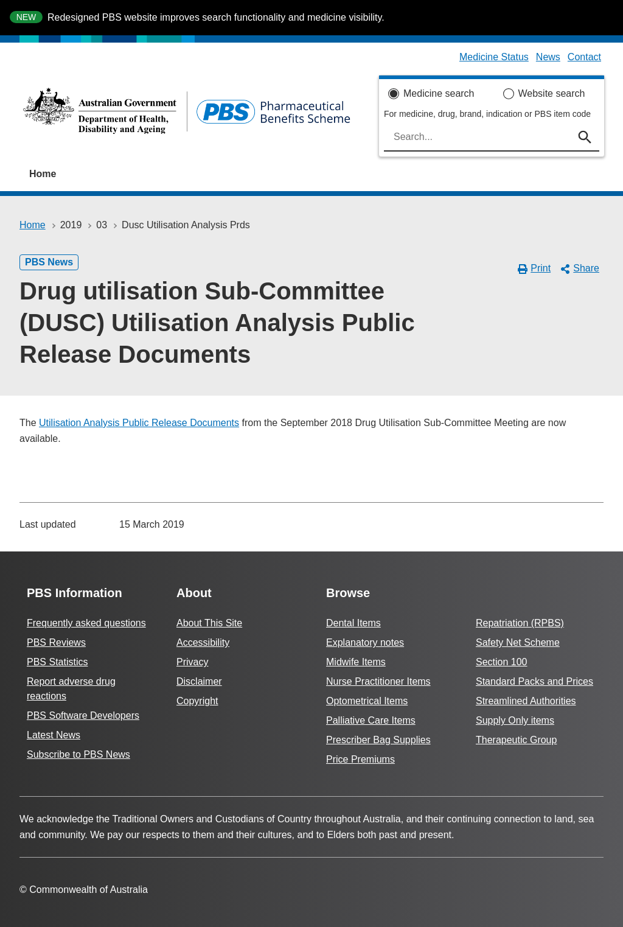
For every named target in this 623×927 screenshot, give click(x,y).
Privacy (192, 662)
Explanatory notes (365, 642)
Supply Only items (515, 720)
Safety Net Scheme (518, 642)
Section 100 (501, 662)
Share (579, 268)
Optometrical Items (367, 701)
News (548, 57)
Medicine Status (494, 57)
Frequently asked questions (86, 623)
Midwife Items (356, 662)
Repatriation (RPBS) (520, 623)
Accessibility (202, 642)
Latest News (53, 735)
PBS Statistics (57, 662)
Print (534, 268)
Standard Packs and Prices (534, 681)
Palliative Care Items (371, 720)
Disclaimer (199, 681)
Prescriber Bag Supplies (378, 740)
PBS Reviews (56, 642)
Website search (551, 93)
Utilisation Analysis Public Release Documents (139, 423)
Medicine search (439, 93)
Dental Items (353, 623)
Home (42, 174)
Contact (584, 57)
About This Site (209, 623)
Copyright (197, 701)
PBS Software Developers (83, 715)
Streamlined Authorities (526, 701)
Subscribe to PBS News (78, 754)
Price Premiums (360, 759)
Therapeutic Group (516, 740)
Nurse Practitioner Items (378, 681)
